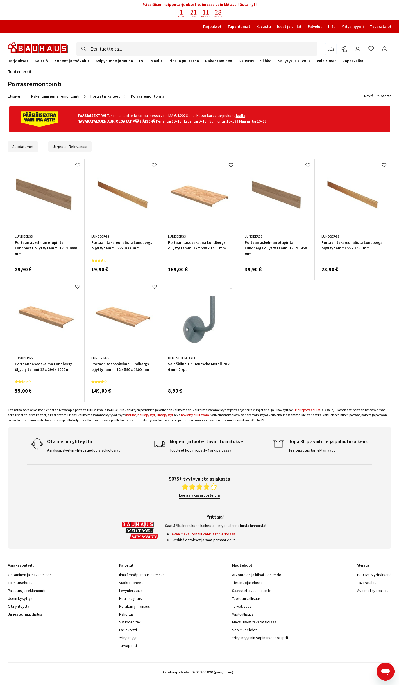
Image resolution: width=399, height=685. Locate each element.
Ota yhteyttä (18, 606)
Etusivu (14, 96)
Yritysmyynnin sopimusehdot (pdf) (261, 637)
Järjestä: (70, 146)
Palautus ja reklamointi (26, 590)
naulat (131, 415)
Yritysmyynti (353, 26)
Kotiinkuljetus (130, 598)
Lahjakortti (128, 629)
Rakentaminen (218, 61)
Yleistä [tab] (363, 565)
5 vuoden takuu (132, 622)
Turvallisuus (241, 606)
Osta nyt (247, 4)
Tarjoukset (211, 26)
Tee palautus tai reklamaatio (312, 450)
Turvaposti (128, 645)
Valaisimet (326, 61)
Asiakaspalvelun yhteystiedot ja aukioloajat (83, 450)
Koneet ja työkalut (71, 61)
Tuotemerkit (20, 71)
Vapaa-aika (353, 61)
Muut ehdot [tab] (242, 565)
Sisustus (246, 61)
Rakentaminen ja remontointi (55, 96)
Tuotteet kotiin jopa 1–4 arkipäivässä (200, 450)
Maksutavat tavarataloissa (254, 622)
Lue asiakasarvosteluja (199, 495)
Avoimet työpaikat (372, 590)
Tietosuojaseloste (247, 582)
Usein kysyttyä (20, 598)
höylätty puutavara (195, 415)
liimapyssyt (165, 415)
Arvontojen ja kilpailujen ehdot (257, 574)
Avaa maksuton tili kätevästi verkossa (203, 534)
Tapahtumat (239, 26)
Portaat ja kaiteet (105, 96)
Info (331, 26)
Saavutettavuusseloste (251, 590)
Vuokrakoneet (131, 582)
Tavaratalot (380, 26)
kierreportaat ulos (307, 410)
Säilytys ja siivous (294, 61)
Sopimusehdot (244, 629)
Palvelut (315, 26)
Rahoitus (126, 614)
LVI (141, 61)
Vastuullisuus (243, 614)
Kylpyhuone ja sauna (114, 61)
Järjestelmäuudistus (25, 614)
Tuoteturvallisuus (246, 598)
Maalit (156, 61)
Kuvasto (263, 26)
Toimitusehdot (20, 582)
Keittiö (41, 61)
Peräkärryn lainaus (134, 606)
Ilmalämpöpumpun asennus (142, 574)
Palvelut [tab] (126, 565)
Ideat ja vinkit (289, 26)
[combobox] (196, 49)
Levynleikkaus (131, 590)
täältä (240, 115)
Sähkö (266, 61)
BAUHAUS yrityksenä (374, 574)
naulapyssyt (146, 415)
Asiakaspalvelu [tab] (21, 565)
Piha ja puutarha (184, 61)
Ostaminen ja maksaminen (30, 574)
